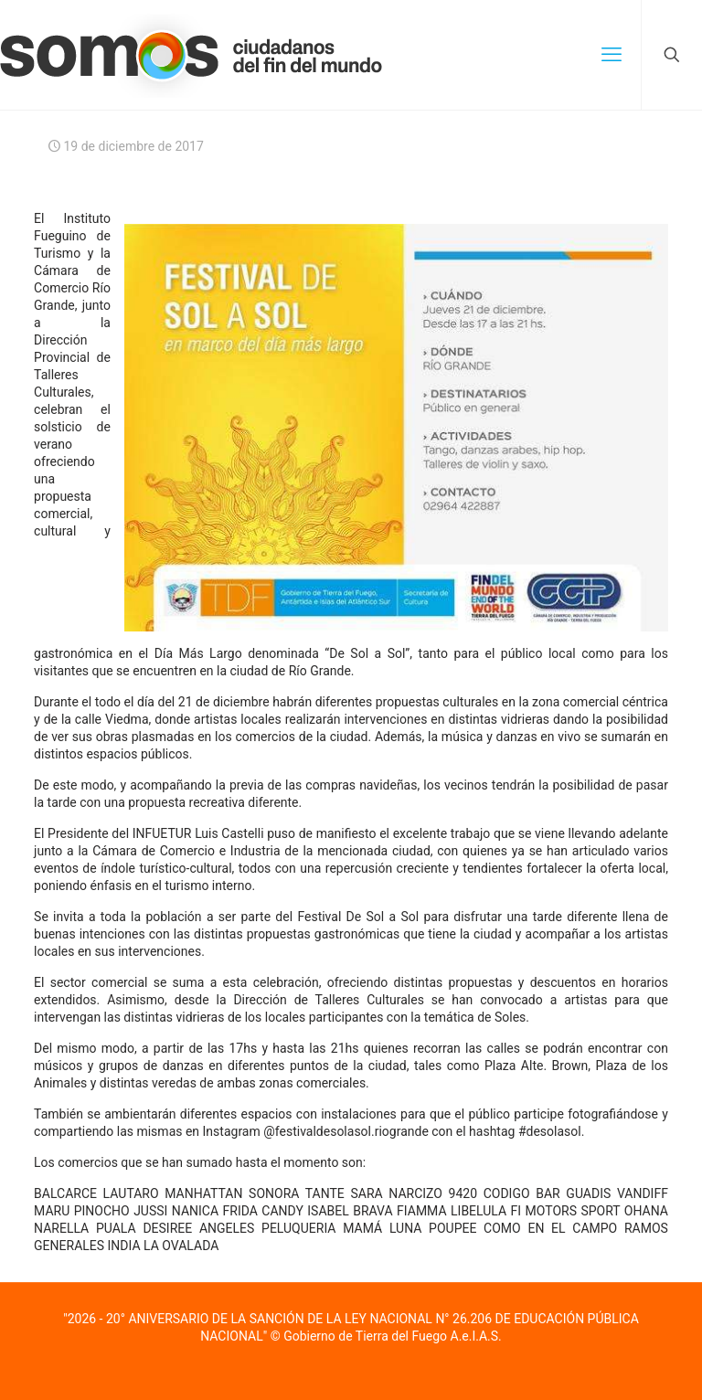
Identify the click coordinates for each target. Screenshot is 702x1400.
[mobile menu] (611, 54)
